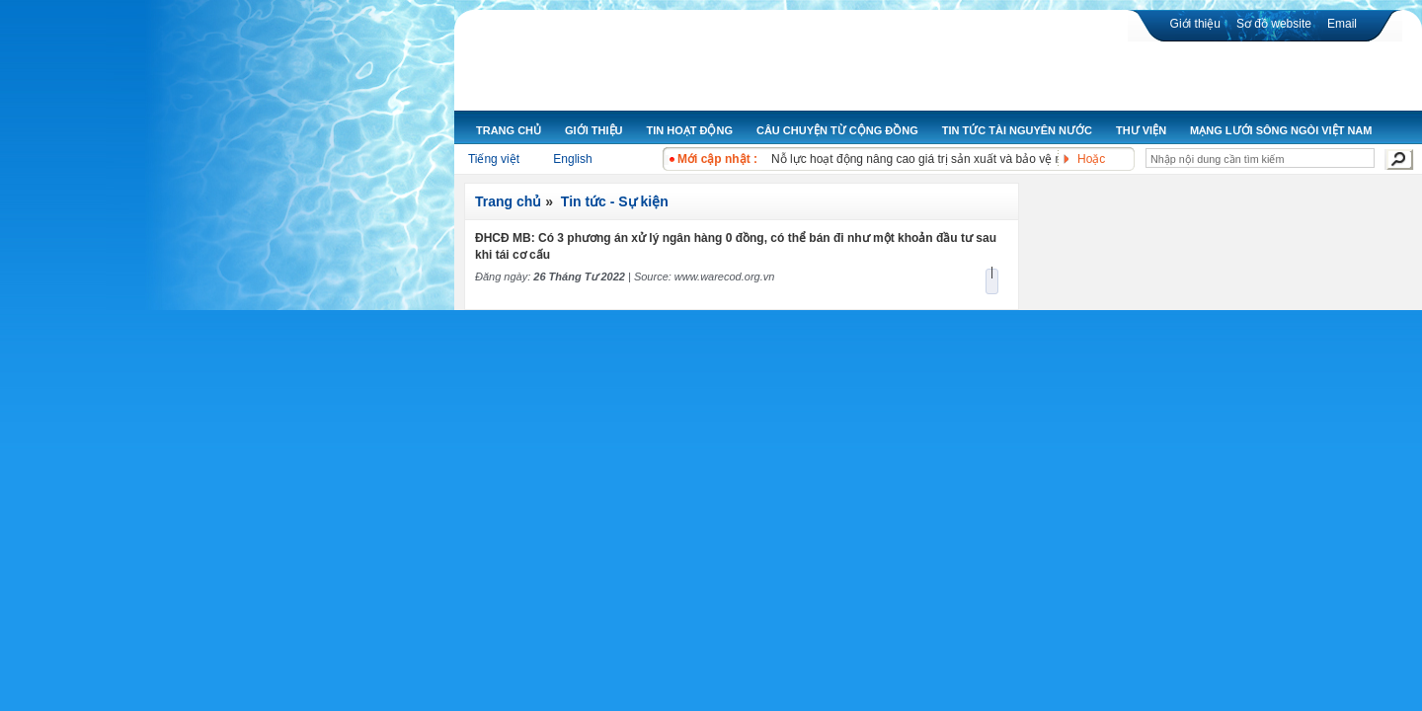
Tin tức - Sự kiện (615, 201)
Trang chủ (508, 201)
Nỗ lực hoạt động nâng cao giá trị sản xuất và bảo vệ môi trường (942, 159)
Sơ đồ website (1273, 24)
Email (1342, 24)
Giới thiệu (1195, 24)
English (572, 159)
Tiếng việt (493, 159)
